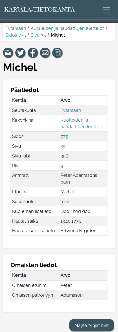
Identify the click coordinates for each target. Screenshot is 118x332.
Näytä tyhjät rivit (92, 325)
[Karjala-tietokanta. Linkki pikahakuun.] (39, 9)
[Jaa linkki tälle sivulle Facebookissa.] (33, 53)
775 (64, 136)
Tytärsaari (16, 28)
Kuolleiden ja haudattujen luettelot (67, 28)
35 (63, 146)
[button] (8, 53)
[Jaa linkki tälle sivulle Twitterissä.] (20, 53)
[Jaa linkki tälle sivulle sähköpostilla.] (45, 53)
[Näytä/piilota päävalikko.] (106, 10)
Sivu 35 (38, 35)
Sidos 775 (16, 35)
